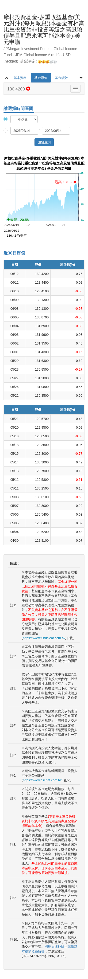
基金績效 (61, 78)
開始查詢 (44, 142)
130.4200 (18, 88)
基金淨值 (40, 78)
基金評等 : (38, 61)
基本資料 (20, 78)
